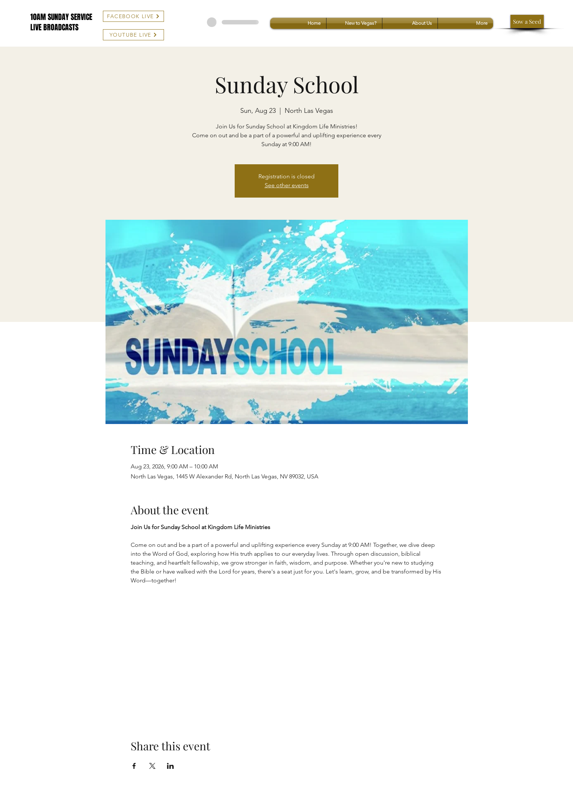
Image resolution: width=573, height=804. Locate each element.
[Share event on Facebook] (134, 766)
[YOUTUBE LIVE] (133, 34)
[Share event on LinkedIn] (170, 766)
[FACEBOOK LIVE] (133, 16)
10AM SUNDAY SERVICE (61, 17)
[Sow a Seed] (527, 21)
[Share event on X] (152, 766)
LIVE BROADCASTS (54, 27)
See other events (287, 185)
